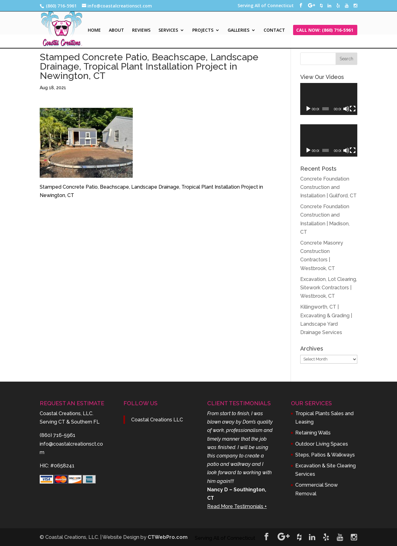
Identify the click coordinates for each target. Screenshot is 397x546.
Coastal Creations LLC (157, 420)
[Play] (308, 109)
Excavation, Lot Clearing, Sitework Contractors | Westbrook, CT (328, 287)
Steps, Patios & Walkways (325, 455)
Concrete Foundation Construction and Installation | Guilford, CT (328, 187)
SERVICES (168, 30)
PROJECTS (202, 30)
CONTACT (274, 30)
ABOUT (116, 30)
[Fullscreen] (353, 109)
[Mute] (346, 109)
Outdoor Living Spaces (321, 444)
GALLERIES (238, 30)
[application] (328, 99)
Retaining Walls (313, 433)
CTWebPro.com (168, 537)
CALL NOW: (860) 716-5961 (324, 30)
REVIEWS (141, 30)
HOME (94, 30)
